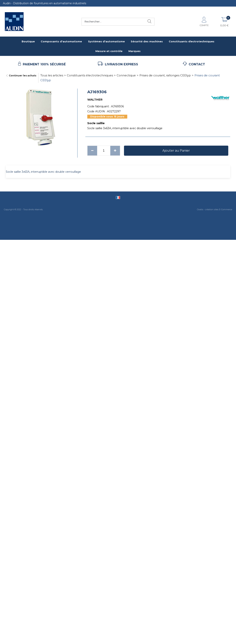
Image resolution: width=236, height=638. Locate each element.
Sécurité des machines (147, 41)
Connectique (126, 75)
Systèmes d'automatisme (106, 41)
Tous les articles (51, 75)
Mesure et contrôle (108, 51)
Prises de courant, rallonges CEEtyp (165, 75)
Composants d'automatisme (61, 41)
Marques (134, 51)
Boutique (28, 41)
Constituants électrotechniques (191, 41)
